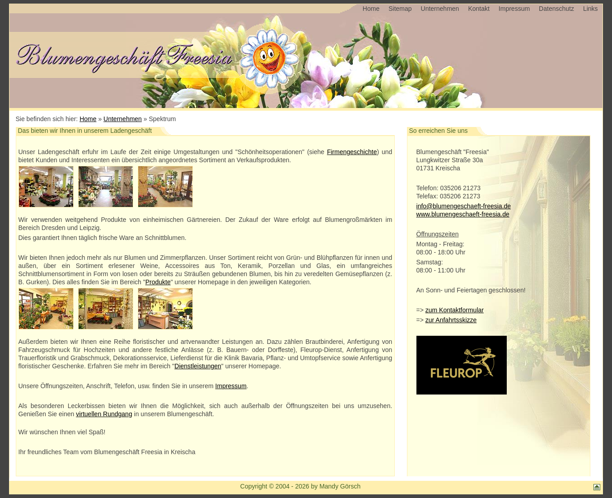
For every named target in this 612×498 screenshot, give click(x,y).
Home (371, 8)
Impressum (514, 8)
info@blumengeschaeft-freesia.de (463, 206)
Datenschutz (556, 8)
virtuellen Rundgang (104, 414)
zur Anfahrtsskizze (451, 320)
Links (590, 8)
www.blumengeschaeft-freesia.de (462, 214)
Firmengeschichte (352, 151)
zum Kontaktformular (454, 310)
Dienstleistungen (197, 366)
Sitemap (399, 8)
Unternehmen (440, 8)
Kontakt (478, 8)
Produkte (158, 282)
